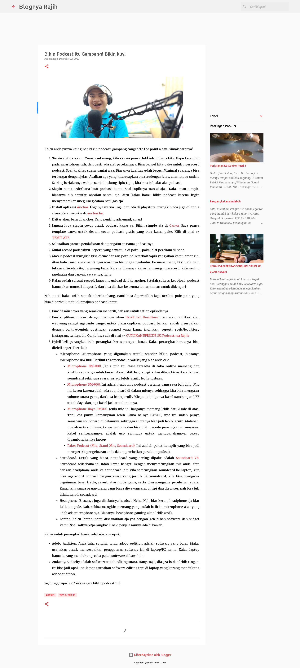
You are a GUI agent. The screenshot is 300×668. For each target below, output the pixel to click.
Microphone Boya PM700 (87, 409)
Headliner (133, 317)
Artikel (50, 595)
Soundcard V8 (187, 458)
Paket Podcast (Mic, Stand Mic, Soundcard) (101, 445)
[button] (46, 66)
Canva (174, 225)
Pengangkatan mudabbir (225, 201)
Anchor (82, 207)
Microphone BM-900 (83, 384)
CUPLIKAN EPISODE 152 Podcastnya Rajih (157, 335)
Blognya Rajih (38, 6)
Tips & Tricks (67, 595)
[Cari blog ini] (269, 6)
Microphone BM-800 (84, 366)
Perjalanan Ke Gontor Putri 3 (228, 165)
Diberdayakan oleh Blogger (150, 655)
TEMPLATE (60, 238)
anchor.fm (95, 213)
